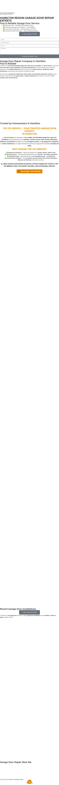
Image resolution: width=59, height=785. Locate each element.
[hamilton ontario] (29, 771)
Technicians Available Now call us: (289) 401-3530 (7, 13)
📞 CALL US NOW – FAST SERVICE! (29, 171)
